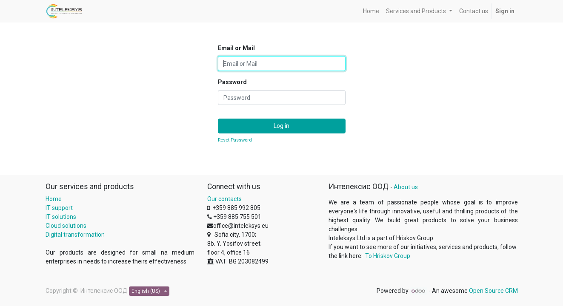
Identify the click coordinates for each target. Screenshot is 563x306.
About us (406, 187)
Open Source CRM (493, 290)
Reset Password (235, 140)
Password (232, 82)
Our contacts (224, 199)
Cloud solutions (66, 225)
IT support (59, 207)
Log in (281, 125)
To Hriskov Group (387, 255)
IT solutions (61, 216)
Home (54, 199)
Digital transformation (75, 234)
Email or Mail (236, 48)
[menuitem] (371, 11)
